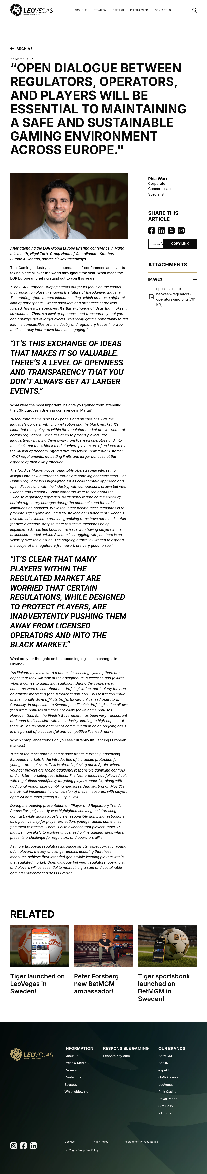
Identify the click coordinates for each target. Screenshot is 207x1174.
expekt (163, 1070)
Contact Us (163, 10)
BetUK (163, 1063)
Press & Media (139, 10)
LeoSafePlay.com (116, 1056)
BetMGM (165, 1056)
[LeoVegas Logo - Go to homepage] (31, 1054)
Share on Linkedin (161, 230)
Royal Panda (167, 1099)
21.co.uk (164, 1113)
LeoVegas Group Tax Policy (81, 1150)
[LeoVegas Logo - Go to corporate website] (31, 10)
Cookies (69, 1141)
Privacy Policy (99, 1141)
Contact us (72, 1077)
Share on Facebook (151, 230)
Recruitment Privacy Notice (141, 1141)
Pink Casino (167, 1092)
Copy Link (180, 244)
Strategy (100, 10)
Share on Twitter (171, 230)
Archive (24, 49)
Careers (118, 10)
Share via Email (181, 230)
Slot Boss (165, 1106)
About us (81, 10)
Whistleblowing (76, 1092)
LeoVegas (166, 1085)
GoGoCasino (168, 1077)
